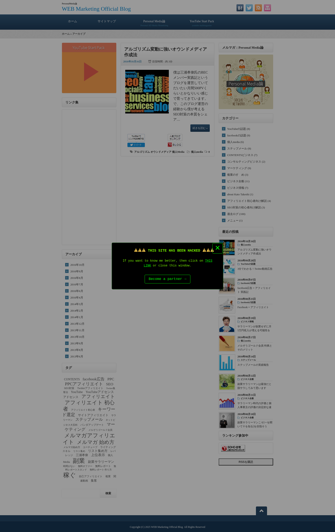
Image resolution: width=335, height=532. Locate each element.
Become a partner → (167, 279)
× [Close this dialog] (217, 247)
